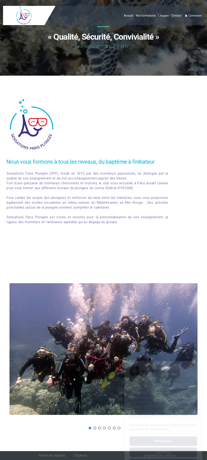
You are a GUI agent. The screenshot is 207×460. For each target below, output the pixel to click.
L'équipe (163, 15)
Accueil (128, 15)
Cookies (80, 455)
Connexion (193, 15)
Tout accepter (163, 446)
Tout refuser (163, 435)
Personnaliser (163, 423)
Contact (176, 15)
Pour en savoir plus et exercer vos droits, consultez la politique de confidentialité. (163, 410)
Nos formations (146, 15)
